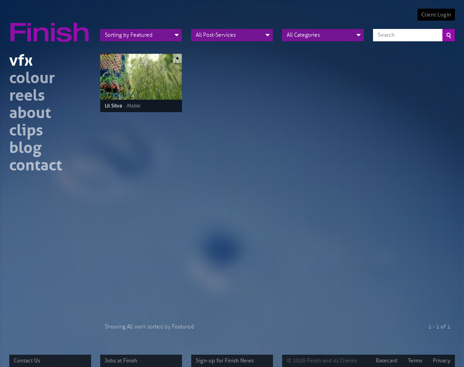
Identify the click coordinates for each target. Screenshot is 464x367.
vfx (21, 62)
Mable (133, 105)
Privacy (441, 360)
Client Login (436, 14)
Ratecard (386, 360)
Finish (52, 27)
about (30, 114)
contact (35, 166)
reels (27, 97)
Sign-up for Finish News (225, 360)
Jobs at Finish (121, 360)
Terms (415, 360)
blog (25, 149)
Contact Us (27, 360)
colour (32, 79)
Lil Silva (113, 105)
